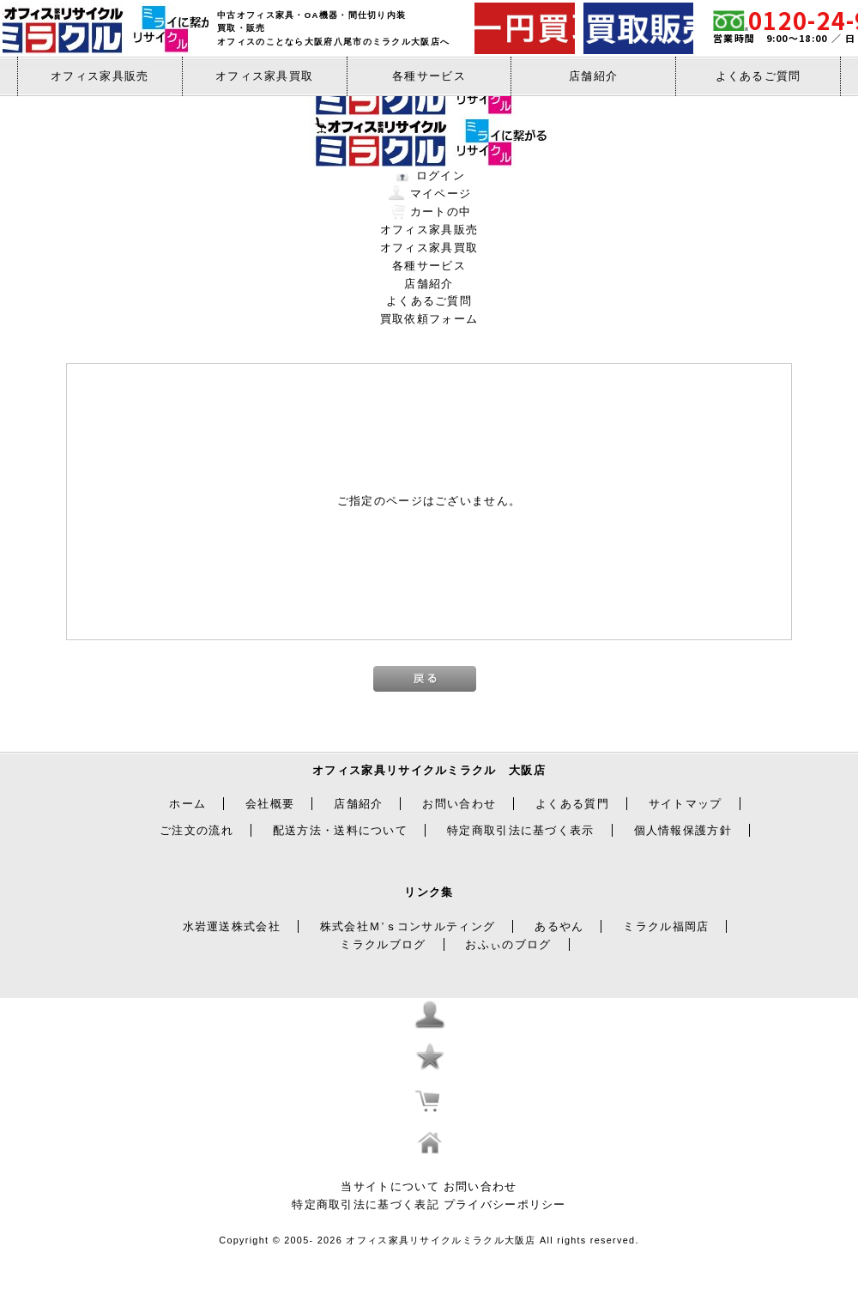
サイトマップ (685, 803)
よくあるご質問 (758, 76)
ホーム (187, 803)
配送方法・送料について (340, 830)
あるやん (559, 926)
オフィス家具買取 (264, 76)
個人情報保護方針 (683, 830)
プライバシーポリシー (505, 1204)
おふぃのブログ (508, 944)
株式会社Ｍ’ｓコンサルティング (407, 926)
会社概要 (269, 803)
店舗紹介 (593, 76)
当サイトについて (389, 1186)
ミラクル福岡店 (666, 926)
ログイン (440, 175)
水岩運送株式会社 (232, 926)
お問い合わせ (459, 803)
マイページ (441, 193)
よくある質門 (572, 803)
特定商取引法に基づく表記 (365, 1204)
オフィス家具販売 (99, 76)
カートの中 (441, 211)
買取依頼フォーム (429, 318)
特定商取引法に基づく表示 (521, 830)
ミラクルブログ (383, 944)
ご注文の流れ (196, 830)
